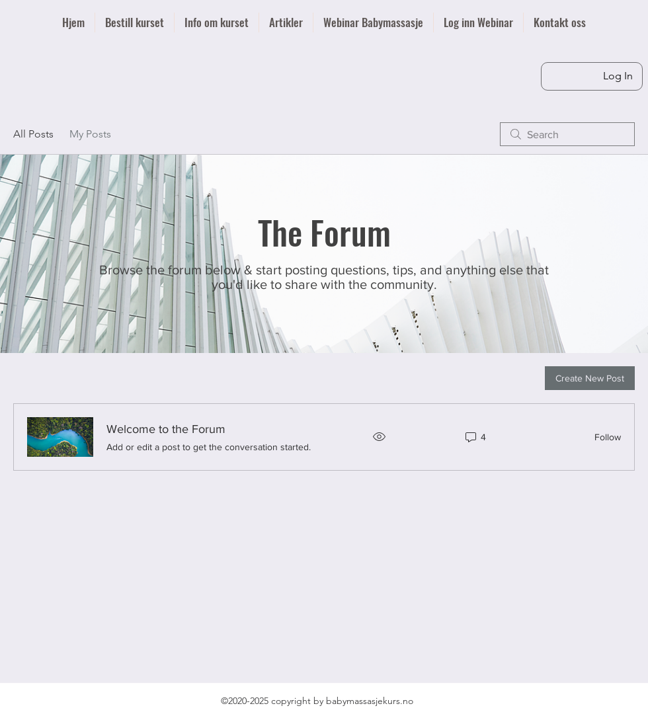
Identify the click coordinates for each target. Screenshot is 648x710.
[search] (567, 134)
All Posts (33, 134)
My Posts (90, 134)
